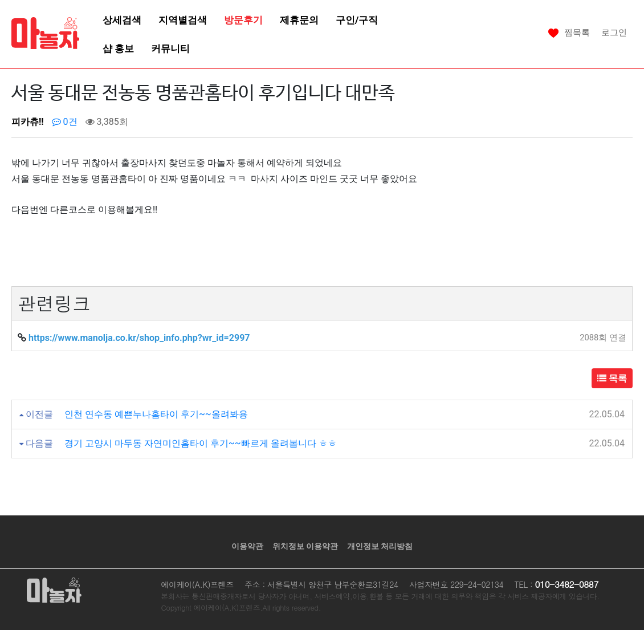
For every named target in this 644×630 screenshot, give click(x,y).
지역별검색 (182, 20)
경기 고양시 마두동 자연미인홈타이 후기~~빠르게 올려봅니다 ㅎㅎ (200, 443)
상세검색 (122, 20)
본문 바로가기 (0, 0)
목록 (612, 378)
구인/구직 (357, 20)
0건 (65, 121)
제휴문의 (299, 20)
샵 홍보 (118, 48)
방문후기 (243, 20)
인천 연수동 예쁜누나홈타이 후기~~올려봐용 (156, 414)
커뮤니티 (170, 48)
